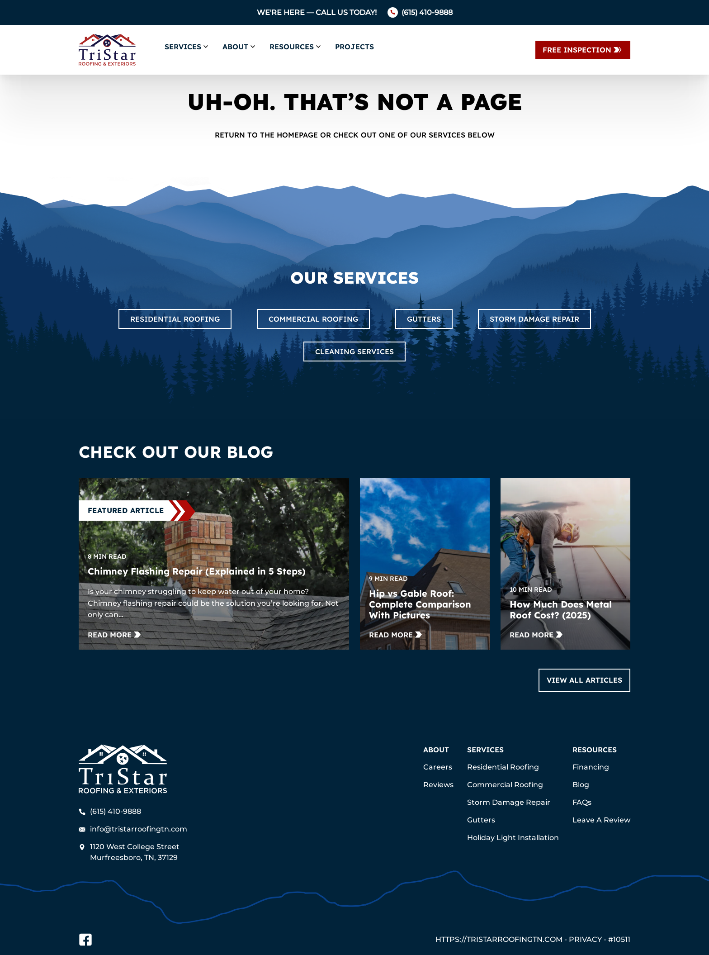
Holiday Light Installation (513, 837)
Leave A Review (601, 820)
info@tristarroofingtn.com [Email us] (133, 829)
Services (183, 46)
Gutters (481, 820)
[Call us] (420, 12)
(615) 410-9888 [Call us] (110, 811)
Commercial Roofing (505, 784)
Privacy (585, 939)
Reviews (438, 784)
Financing (590, 767)
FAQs (581, 802)
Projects (354, 46)
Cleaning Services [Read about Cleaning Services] (354, 351)
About (235, 46)
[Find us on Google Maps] (135, 852)
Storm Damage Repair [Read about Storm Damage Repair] (534, 318)
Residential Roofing (503, 767)
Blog (580, 784)
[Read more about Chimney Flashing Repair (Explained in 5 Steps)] (114, 634)
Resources (291, 46)
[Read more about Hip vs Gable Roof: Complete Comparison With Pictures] (395, 634)
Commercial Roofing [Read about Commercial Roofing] (313, 318)
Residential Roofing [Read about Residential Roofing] (175, 318)
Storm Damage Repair (508, 802)
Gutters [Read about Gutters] (424, 318)
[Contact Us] (582, 50)
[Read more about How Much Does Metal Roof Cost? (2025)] (536, 634)
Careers (437, 767)
